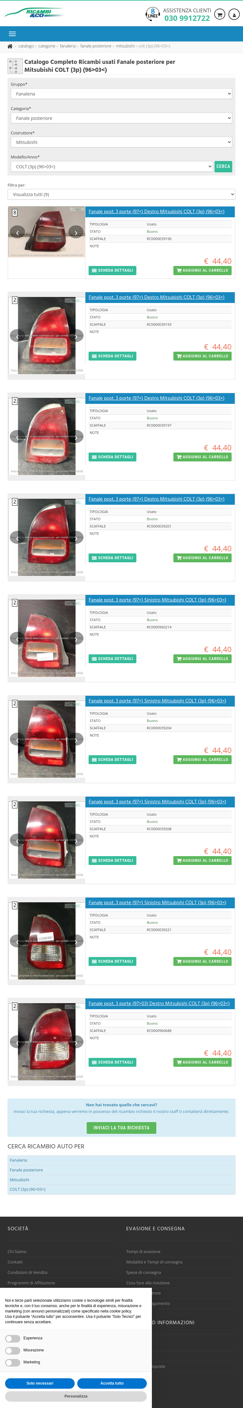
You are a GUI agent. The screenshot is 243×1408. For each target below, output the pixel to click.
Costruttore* (23, 133)
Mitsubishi (19, 1180)
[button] (112, 270)
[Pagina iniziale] (11, 46)
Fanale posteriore (26, 1170)
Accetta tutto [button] (111, 1383)
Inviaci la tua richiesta (121, 1127)
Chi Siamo (17, 1251)
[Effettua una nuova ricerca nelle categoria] (46, 46)
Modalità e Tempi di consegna (154, 1262)
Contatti (15, 1262)
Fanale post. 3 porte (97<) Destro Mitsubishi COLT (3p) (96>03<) (156, 212)
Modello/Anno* (25, 157)
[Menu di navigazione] (14, 34)
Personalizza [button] (76, 1396)
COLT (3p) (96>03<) (28, 1189)
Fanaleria (18, 1160)
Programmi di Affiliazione (31, 1283)
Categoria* (21, 108)
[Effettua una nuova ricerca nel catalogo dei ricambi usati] (25, 46)
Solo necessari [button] (40, 1383)
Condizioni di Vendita (27, 1272)
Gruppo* (19, 84)
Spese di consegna (143, 1272)
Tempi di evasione (143, 1251)
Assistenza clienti (187, 14)
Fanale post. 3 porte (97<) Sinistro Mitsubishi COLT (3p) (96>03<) (157, 600)
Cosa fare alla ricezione (148, 1283)
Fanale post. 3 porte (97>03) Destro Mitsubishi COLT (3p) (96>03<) (159, 1004)
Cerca (223, 166)
